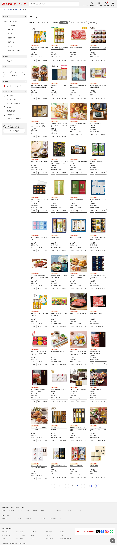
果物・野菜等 (49, 530)
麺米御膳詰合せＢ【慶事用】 (58, 350)
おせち (50, 509)
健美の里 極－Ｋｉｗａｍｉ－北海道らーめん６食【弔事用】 (39, 465)
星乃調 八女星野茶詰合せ (76, 199)
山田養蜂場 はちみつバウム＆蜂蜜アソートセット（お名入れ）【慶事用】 (59, 125)
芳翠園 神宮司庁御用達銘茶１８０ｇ (59, 465)
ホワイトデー (78, 509)
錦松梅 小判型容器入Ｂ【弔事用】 (39, 161)
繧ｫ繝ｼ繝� (106, 5)
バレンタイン (68, 509)
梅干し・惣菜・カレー (7, 533)
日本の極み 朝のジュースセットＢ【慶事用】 (39, 313)
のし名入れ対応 (10, 99)
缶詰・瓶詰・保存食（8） (16, 50)
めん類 (3, 537)
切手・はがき (5, 530)
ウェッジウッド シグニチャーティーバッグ (39, 236)
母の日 (3, 509)
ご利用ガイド (5, 542)
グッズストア (43, 517)
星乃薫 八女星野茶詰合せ (76, 464)
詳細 (34, 60)
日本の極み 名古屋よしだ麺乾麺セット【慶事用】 (59, 274)
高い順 (83, 23)
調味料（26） (12, 38)
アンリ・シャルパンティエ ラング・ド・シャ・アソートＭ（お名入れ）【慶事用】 (78, 352)
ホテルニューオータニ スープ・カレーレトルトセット (39, 200)
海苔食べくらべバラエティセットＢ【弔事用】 (78, 162)
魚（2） (10, 46)
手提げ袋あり (9, 111)
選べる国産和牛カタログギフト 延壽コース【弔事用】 (39, 389)
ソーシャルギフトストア (56, 517)
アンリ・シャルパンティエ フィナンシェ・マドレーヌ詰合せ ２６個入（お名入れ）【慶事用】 (39, 125)
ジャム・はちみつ (20, 533)
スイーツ (33, 537)
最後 (97, 484)
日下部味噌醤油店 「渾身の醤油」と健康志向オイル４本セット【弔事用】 (78, 428)
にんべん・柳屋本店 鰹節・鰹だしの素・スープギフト (98, 236)
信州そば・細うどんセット (57, 236)
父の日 (20, 509)
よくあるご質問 (13, 542)
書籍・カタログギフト (65, 537)
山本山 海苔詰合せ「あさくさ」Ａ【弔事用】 (98, 124)
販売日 (73, 23)
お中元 (27, 509)
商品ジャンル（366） (11, 21)
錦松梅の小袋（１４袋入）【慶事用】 (58, 86)
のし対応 (8, 96)
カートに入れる (43, 60)
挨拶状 (7, 107)
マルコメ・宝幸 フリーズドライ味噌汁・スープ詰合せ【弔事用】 (59, 162)
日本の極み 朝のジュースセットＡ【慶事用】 (39, 48)
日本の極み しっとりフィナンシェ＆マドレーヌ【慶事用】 (78, 274)
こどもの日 (11, 509)
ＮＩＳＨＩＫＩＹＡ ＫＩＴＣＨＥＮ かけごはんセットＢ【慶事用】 (98, 49)
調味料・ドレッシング (36, 533)
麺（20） (11, 29)
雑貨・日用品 (19, 537)
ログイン (85, 5)
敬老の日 (35, 509)
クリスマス (58, 509)
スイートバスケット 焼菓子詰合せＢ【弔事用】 (39, 427)
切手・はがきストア (6, 517)
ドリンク (48, 533)
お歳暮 (42, 509)
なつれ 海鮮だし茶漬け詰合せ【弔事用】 (58, 389)
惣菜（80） (12, 42)
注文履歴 (92, 5)
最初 (48, 484)
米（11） (11, 34)
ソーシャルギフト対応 (12, 118)
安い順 (92, 23)
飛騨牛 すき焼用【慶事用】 (97, 312)
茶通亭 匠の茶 (54, 199)
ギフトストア (18, 517)
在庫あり (8, 61)
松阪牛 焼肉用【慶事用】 (76, 47)
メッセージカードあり (12, 103)
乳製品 (62, 530)
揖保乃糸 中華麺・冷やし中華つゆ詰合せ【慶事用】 (98, 86)
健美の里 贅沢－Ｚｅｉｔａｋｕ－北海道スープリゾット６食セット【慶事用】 (39, 352)
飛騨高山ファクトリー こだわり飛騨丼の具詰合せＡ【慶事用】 (39, 86)
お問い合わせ (22, 542)
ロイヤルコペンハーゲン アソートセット (98, 200)
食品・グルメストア (30, 517)
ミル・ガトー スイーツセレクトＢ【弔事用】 (59, 427)
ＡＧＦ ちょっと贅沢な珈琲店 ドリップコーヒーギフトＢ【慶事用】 (98, 275)
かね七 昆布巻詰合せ (75, 236)
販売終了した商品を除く (13, 86)
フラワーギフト (49, 537)
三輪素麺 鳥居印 (94, 464)
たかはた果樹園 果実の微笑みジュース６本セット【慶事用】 (59, 48)
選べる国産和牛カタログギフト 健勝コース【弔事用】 (98, 351)
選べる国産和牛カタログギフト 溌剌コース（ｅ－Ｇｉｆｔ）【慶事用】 (39, 275)
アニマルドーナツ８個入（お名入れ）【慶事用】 (78, 124)
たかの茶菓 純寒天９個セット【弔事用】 (97, 389)
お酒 (61, 533)
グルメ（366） (11, 25)
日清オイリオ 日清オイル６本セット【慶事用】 (59, 313)
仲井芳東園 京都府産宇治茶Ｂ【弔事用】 (97, 162)
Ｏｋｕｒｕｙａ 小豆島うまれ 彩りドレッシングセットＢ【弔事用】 (98, 428)
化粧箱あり (9, 115)
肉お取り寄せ (34, 530)
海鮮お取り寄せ (20, 530)
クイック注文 (99, 5)
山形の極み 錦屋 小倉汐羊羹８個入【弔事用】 (78, 389)
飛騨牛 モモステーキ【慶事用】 (78, 312)
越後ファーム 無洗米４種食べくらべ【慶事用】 (78, 86)
